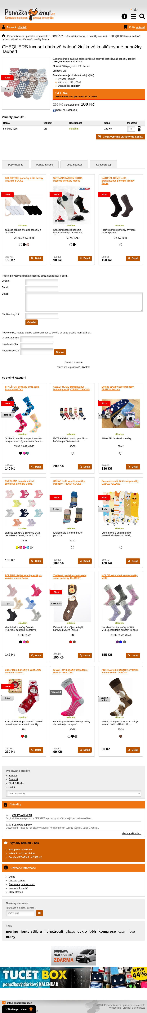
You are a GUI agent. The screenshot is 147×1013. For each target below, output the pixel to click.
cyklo (82, 931)
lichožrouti (54, 931)
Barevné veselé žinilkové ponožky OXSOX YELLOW (120, 482)
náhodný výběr (10, 128)
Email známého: (10, 344)
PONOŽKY (57, 36)
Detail (36, 258)
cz (131, 9)
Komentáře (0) (103, 164)
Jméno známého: (11, 337)
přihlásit (22, 27)
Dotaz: (5, 294)
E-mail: (5, 287)
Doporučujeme (15, 164)
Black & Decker (16, 783)
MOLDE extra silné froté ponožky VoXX (120, 576)
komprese (107, 931)
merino (12, 931)
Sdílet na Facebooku (66, 110)
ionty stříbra (31, 931)
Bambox (13, 775)
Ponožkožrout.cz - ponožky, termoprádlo (27, 36)
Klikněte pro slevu (19, 1009)
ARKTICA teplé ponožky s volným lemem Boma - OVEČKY (120, 671)
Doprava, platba (17, 880)
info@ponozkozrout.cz (19, 1003)
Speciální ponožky (75, 36)
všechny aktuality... (131, 833)
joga (132, 931)
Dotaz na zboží (74, 164)
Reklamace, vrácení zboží (22, 884)
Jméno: (5, 281)
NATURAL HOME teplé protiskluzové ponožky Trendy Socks (118, 181)
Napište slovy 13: (10, 314)
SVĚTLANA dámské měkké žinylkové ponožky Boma (19, 482)
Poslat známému (44, 164)
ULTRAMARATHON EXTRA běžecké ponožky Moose (67, 179)
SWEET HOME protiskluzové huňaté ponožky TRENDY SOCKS (71, 388)
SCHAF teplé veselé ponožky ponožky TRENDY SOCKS (69, 482)
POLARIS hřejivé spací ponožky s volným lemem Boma (23, 576)
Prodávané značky (18, 770)
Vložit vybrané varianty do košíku (123, 136)
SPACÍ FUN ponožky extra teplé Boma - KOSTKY (22, 388)
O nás (12, 876)
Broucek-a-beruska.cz (134, 1007)
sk (135, 9)
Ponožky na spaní (98, 36)
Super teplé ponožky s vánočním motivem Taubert (23, 671)
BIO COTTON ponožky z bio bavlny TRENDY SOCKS (24, 179)
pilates (70, 931)
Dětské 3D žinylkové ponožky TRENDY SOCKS (118, 388)
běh (92, 931)
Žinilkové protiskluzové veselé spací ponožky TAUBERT (69, 576)
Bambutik (13, 779)
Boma (12, 787)
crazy (10, 937)
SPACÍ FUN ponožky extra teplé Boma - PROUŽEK (70, 671)
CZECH (122, 932)
